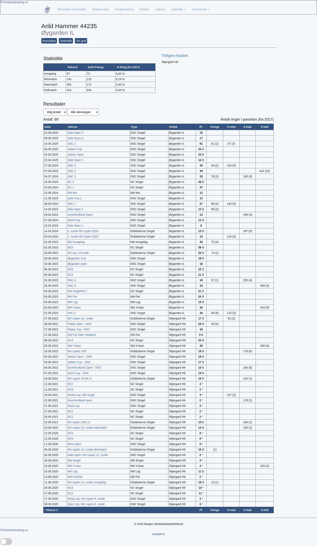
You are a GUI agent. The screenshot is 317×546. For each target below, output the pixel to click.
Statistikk (178, 9)
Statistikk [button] (66, 40)
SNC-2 (72, 313)
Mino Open (74, 444)
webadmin (158, 534)
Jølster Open (76, 154)
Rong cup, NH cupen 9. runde (86, 498)
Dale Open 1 (75, 160)
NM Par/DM (75, 476)
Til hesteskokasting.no (14, 2)
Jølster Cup (75, 149)
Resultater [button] (49, 40)
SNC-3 (72, 285)
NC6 (70, 247)
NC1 (70, 416)
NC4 (70, 274)
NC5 (70, 269)
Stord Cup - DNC (78, 373)
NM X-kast (74, 307)
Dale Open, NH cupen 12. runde (88, 455)
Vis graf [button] (81, 40)
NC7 (70, 384)
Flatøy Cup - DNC (79, 329)
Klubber (144, 9)
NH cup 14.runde (78, 252)
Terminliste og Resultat (71, 9)
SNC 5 (72, 165)
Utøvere (160, 9)
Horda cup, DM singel (81, 395)
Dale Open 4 (75, 138)
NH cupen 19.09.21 (80, 378)
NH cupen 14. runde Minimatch (87, 449)
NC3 (70, 493)
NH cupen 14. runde (80, 318)
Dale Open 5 (75, 132)
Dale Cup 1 (75, 198)
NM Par (72, 296)
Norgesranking (124, 9)
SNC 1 (72, 143)
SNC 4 (72, 171)
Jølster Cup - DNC (79, 362)
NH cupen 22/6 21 (79, 422)
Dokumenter (201, 9)
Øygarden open (77, 263)
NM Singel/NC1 (77, 291)
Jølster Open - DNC (80, 356)
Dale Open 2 (75, 209)
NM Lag (72, 302)
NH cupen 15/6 (77, 351)
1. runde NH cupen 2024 (83, 236)
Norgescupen (100, 9)
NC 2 (71, 181)
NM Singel (74, 460)
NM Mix (72, 192)
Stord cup (74, 405)
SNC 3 (72, 176)
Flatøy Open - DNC (80, 323)
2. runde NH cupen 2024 (83, 231)
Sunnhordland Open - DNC (84, 367)
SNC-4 (72, 280)
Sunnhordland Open (80, 214)
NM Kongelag (76, 242)
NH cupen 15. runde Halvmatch (87, 427)
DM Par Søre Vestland (82, 334)
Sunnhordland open (80, 400)
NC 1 (71, 187)
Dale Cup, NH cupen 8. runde (86, 504)
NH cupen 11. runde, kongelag (87, 482)
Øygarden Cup (77, 258)
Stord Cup (74, 220)
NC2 (70, 411)
